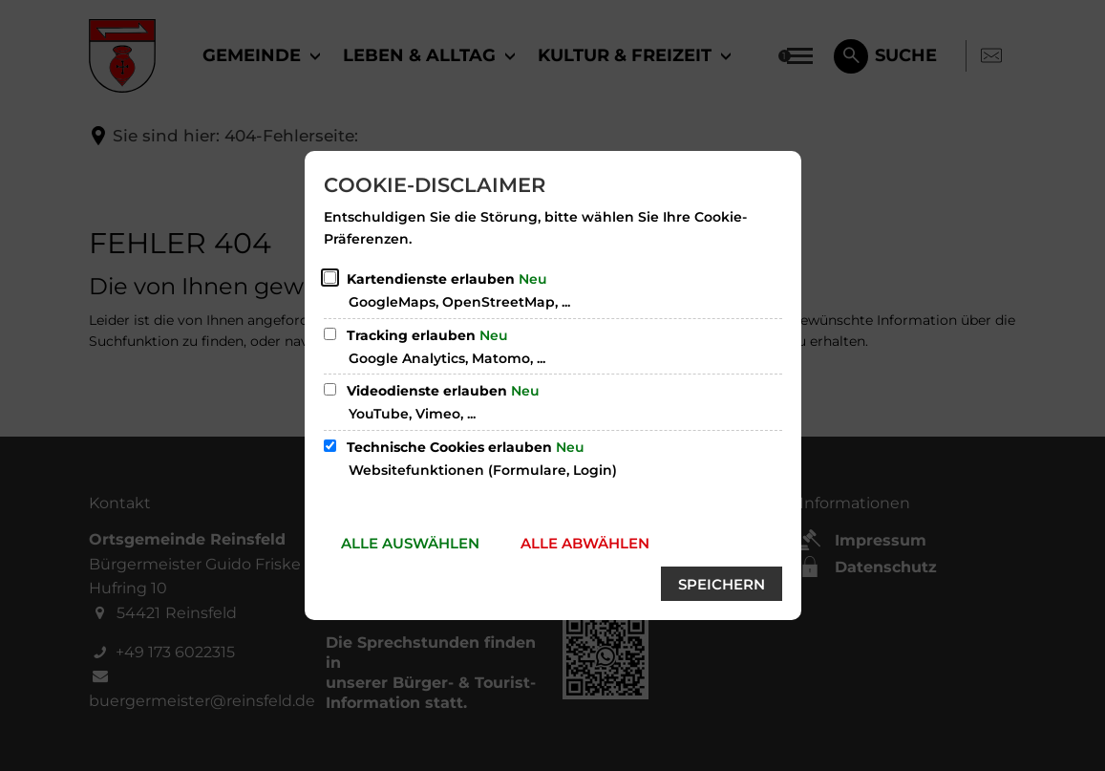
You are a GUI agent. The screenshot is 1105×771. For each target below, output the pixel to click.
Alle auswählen (410, 543)
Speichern (721, 584)
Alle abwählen (585, 543)
